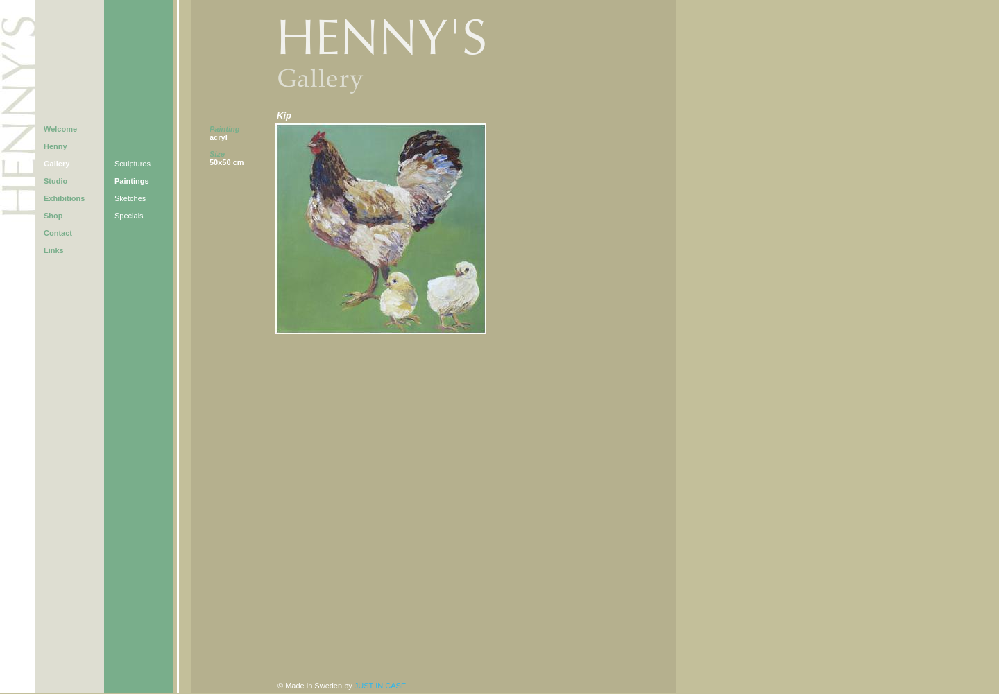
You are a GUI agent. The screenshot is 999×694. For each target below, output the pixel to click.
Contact (58, 233)
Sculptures (132, 163)
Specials (129, 215)
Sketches (130, 198)
